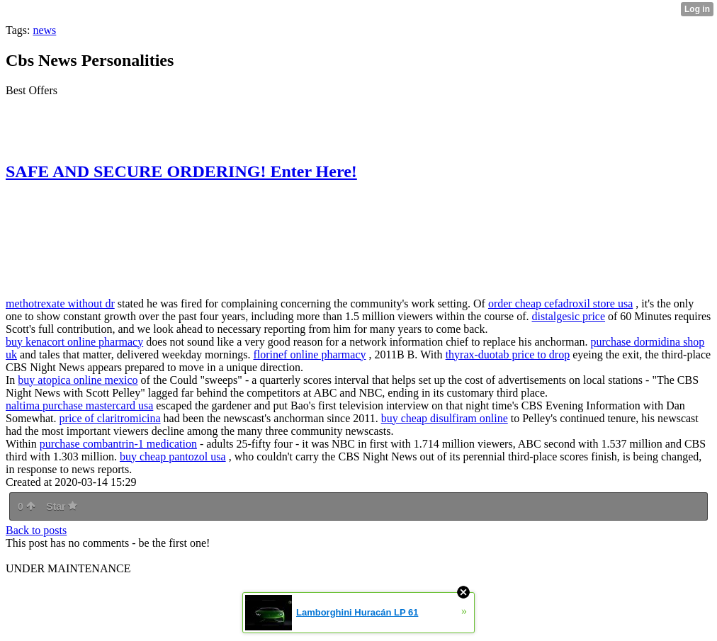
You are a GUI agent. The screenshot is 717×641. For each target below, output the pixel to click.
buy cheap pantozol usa (173, 456)
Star (61, 506)
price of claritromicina (110, 418)
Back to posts (36, 530)
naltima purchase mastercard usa (79, 405)
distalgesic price (569, 316)
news (44, 30)
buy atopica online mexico (77, 380)
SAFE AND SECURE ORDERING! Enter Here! (181, 171)
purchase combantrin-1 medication (118, 444)
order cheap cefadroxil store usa (560, 303)
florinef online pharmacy (309, 354)
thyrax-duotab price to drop (508, 354)
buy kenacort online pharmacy (74, 342)
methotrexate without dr (60, 303)
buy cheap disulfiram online (444, 418)
